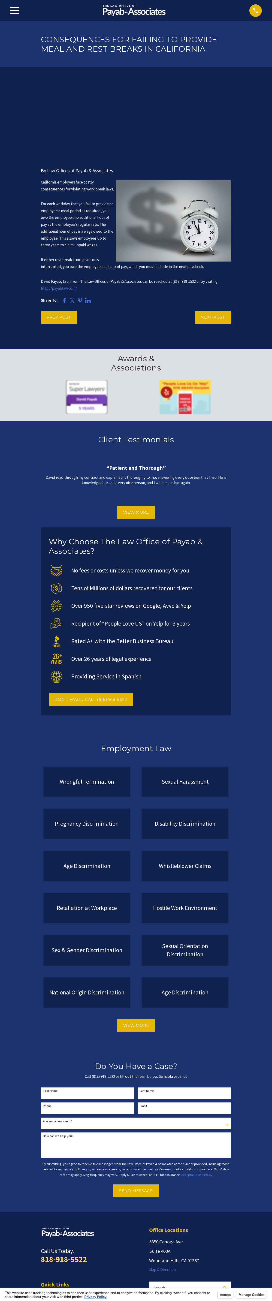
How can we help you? (58, 1064)
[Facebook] (199, 1246)
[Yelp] (152, 1246)
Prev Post (59, 245)
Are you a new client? (57, 1049)
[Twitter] (175, 1246)
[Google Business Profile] (187, 1246)
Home (46, 1222)
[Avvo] (163, 1246)
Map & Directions (163, 1198)
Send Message (136, 1119)
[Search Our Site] (225, 1217)
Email (143, 1034)
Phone (47, 1034)
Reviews (47, 1240)
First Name (50, 1019)
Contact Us (50, 1258)
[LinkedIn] (210, 1246)
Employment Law (55, 1231)
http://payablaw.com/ (59, 216)
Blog (44, 1249)
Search (159, 1216)
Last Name (147, 1019)
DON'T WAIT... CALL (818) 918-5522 (90, 628)
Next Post (213, 245)
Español (47, 1267)
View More (136, 440)
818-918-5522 (64, 1187)
